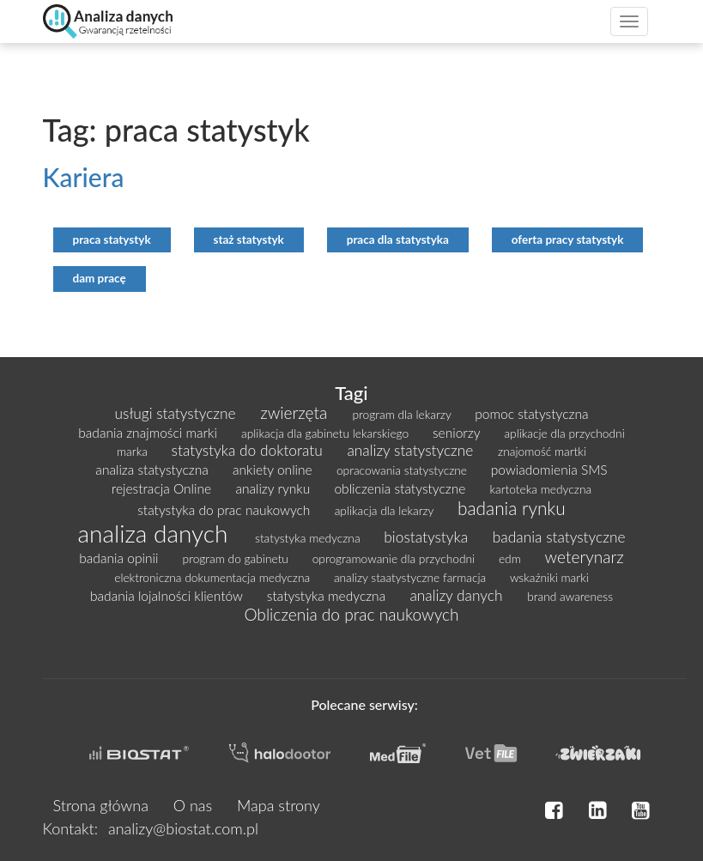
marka (134, 451)
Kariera (83, 176)
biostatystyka (428, 537)
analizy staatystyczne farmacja (411, 577)
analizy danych (457, 595)
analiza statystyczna (153, 469)
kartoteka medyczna (541, 489)
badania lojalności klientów (168, 595)
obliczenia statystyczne (401, 488)
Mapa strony (278, 805)
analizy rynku (274, 488)
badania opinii (120, 558)
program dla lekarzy (404, 414)
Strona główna (100, 805)
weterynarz (583, 557)
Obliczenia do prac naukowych (351, 614)
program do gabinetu (237, 558)
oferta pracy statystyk (568, 239)
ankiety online (274, 469)
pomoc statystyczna (531, 413)
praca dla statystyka (398, 239)
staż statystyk (249, 239)
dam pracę (99, 278)
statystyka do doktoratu (249, 450)
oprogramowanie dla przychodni (395, 558)
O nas (192, 805)
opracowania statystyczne (403, 470)
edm (511, 558)
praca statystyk (112, 239)
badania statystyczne (559, 537)
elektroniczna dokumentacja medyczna (213, 577)
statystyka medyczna (309, 538)
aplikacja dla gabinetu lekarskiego (326, 433)
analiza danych (156, 533)
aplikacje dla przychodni (564, 433)
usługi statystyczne (177, 413)
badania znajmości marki (149, 432)
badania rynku (512, 507)
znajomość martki (542, 451)
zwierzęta (295, 412)
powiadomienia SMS (549, 469)
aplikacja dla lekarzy (386, 510)
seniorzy (458, 432)
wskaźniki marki (549, 577)
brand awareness (570, 596)
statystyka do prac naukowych (225, 510)
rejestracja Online (163, 488)
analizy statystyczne (412, 450)
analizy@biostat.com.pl (183, 828)
